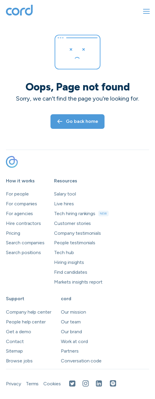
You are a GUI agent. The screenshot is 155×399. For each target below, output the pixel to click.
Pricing (13, 233)
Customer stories (72, 223)
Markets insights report (78, 282)
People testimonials (74, 242)
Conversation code (81, 361)
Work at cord (74, 341)
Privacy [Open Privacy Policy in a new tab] (13, 384)
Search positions (23, 252)
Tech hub (64, 252)
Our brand (71, 331)
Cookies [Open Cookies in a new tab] (52, 384)
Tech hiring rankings (81, 214)
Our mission (73, 312)
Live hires (64, 203)
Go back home (77, 121)
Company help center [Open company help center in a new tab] (28, 312)
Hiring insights (69, 262)
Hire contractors (23, 223)
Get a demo (18, 331)
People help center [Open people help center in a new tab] (26, 322)
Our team (71, 322)
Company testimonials (77, 233)
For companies (21, 203)
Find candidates (70, 272)
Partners (70, 351)
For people (17, 194)
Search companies (25, 242)
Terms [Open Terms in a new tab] (32, 384)
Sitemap (14, 351)
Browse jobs (19, 361)
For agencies (19, 213)
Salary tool (65, 194)
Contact (15, 341)
